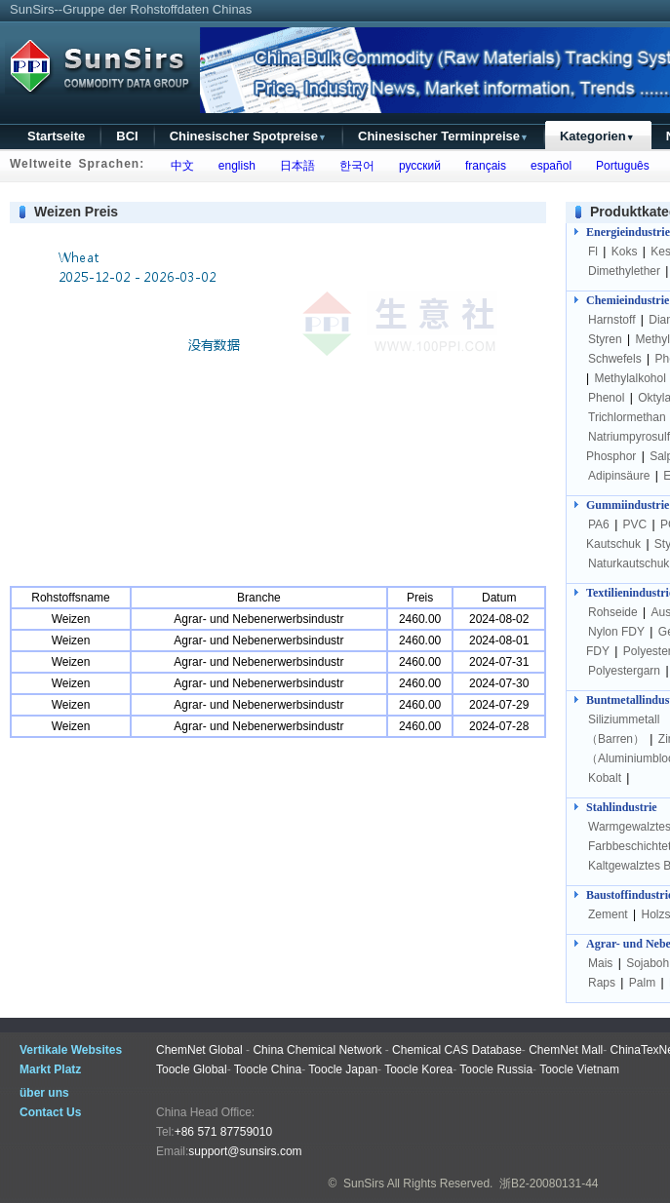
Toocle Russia (495, 1069)
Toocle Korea (418, 1069)
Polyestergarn (624, 671)
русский (416, 166)
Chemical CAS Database (457, 1050)
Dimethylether (624, 271)
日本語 (294, 166)
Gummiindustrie (627, 505)
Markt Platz (50, 1069)
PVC (635, 524)
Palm (642, 983)
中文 (179, 166)
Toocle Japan (342, 1069)
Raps (601, 983)
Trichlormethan (627, 417)
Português (619, 166)
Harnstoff (611, 320)
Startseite (56, 136)
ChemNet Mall (566, 1050)
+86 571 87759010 (223, 1132)
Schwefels (615, 359)
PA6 (599, 524)
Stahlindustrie (621, 807)
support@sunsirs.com (244, 1151)
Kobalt (604, 778)
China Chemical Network (317, 1050)
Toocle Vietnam (579, 1069)
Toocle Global (191, 1069)
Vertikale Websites (71, 1050)
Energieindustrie (628, 232)
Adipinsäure (619, 476)
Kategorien (597, 136)
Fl (593, 251)
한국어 (353, 166)
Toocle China (267, 1069)
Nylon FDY (616, 632)
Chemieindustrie (627, 300)
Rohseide (613, 612)
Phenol (606, 398)
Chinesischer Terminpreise (443, 136)
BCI (127, 136)
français (482, 166)
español (547, 166)
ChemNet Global (199, 1050)
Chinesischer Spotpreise (248, 136)
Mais (600, 963)
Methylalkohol (629, 378)
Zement (608, 914)
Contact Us (50, 1112)
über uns (44, 1093)
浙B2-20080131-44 (548, 1183)
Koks (624, 251)
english (234, 166)
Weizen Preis (76, 211)
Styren (605, 339)
